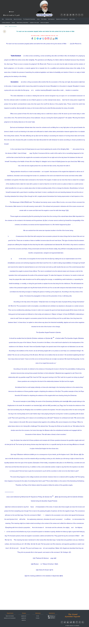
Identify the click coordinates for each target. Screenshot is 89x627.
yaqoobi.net (23, 618)
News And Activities (18, 19)
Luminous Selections (6, 23)
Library (38, 19)
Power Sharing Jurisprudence (22, 23)
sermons (13, 23)
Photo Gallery (44, 19)
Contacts (37, 618)
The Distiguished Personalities (29, 19)
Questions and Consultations (62, 19)
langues (11, 12)
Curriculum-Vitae (8, 19)
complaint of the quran (34, 23)
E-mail (37, 616)
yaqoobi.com (23, 616)
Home (6, 26)
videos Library (72, 19)
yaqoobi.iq (24, 620)
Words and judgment (45, 23)
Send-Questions (51, 19)
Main (3, 19)
